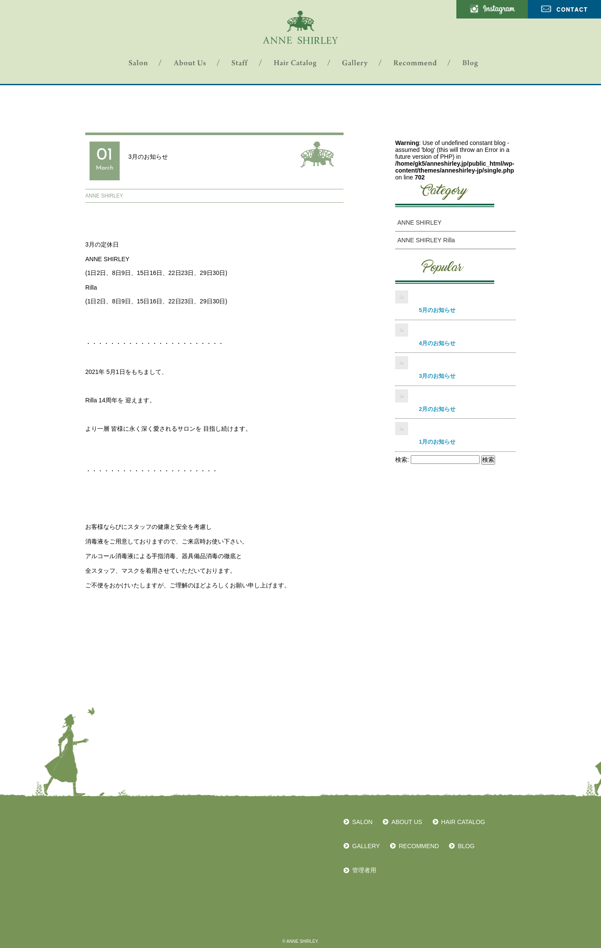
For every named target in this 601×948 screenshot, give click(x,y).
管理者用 (364, 870)
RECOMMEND (419, 846)
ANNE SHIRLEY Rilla (426, 240)
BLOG (466, 846)
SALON (362, 821)
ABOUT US (406, 821)
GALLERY (366, 846)
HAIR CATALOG (463, 821)
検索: (402, 459)
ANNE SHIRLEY (104, 196)
